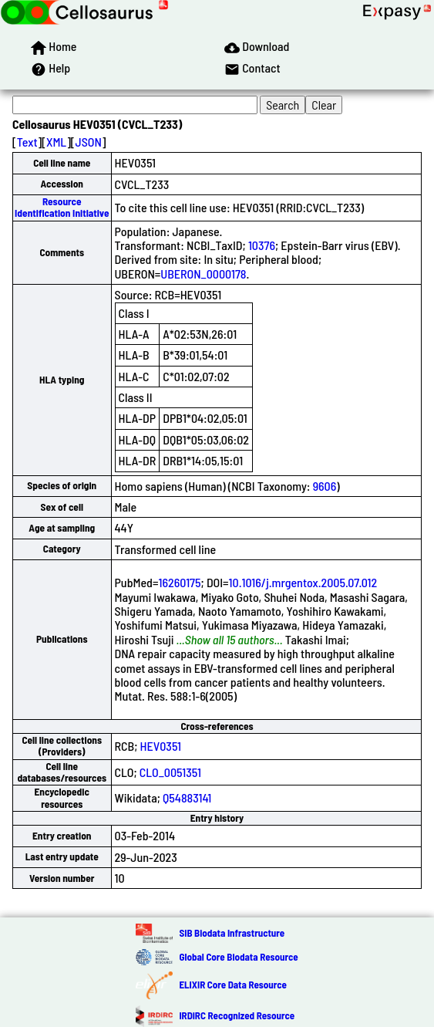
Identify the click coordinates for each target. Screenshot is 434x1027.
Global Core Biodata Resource (238, 957)
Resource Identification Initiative (62, 207)
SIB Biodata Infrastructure (231, 933)
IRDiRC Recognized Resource (236, 1015)
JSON (89, 141)
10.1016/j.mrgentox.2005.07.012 (303, 582)
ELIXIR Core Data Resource (232, 984)
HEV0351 (161, 745)
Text (27, 141)
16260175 (179, 582)
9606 (325, 485)
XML (56, 141)
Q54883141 (187, 797)
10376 (261, 245)
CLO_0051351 (170, 772)
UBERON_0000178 (203, 273)
